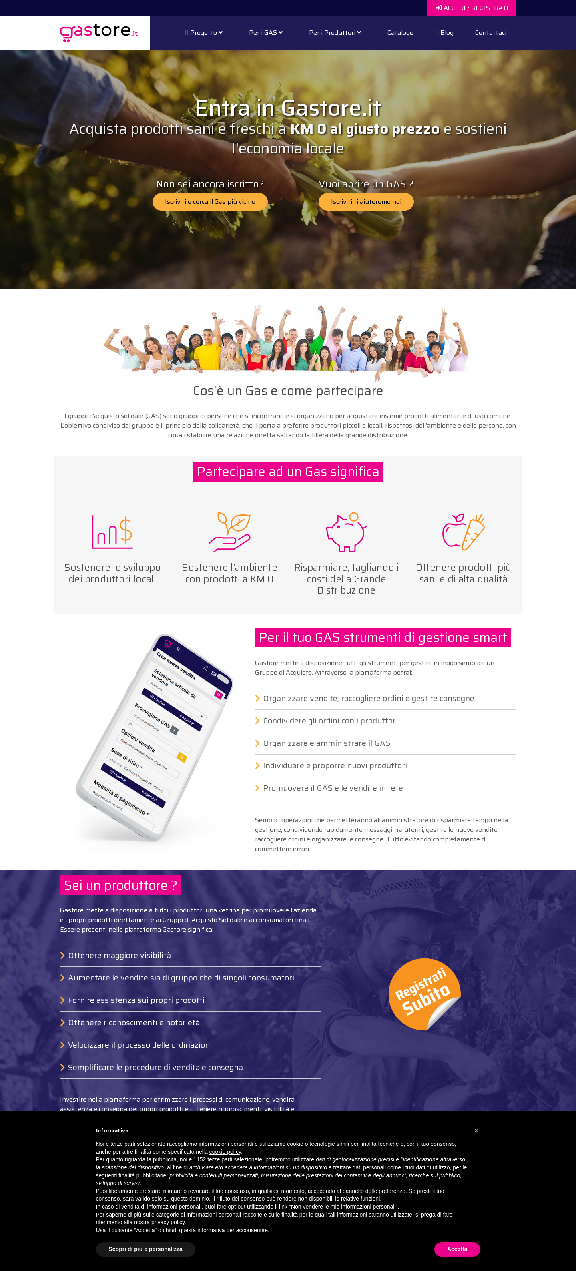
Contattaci (490, 33)
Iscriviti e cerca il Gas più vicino (210, 202)
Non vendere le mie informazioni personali (343, 1206)
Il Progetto (204, 33)
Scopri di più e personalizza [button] (146, 1249)
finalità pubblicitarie (142, 1175)
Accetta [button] (457, 1249)
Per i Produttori (335, 33)
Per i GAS (266, 33)
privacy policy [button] (168, 1222)
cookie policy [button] (225, 1152)
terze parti (219, 1159)
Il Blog (444, 33)
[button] (476, 1130)
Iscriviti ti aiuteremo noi (366, 202)
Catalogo (400, 33)
